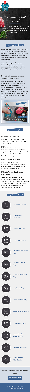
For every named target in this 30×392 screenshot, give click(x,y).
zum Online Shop (15, 378)
